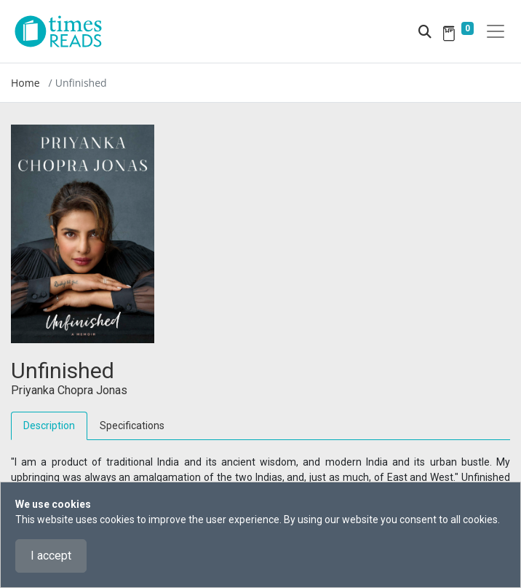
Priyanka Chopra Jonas (69, 390)
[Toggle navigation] (495, 31)
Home (25, 83)
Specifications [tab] (132, 425)
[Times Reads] (64, 31)
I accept (51, 555)
